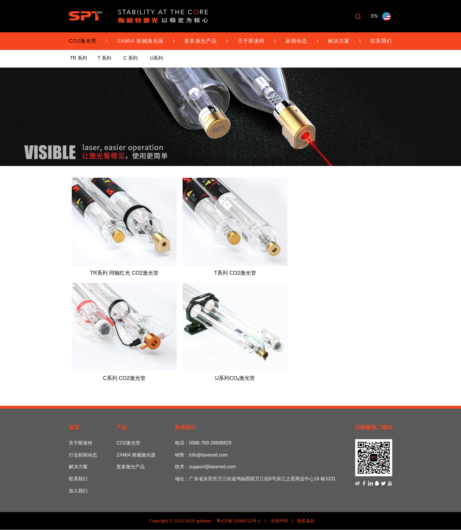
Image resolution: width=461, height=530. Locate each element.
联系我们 (381, 41)
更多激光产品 (200, 41)
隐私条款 (306, 521)
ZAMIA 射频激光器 (140, 41)
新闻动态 (296, 41)
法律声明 (279, 521)
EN (374, 16)
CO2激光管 (83, 41)
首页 (74, 428)
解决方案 (339, 41)
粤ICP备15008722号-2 (237, 521)
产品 (121, 428)
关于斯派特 (251, 41)
